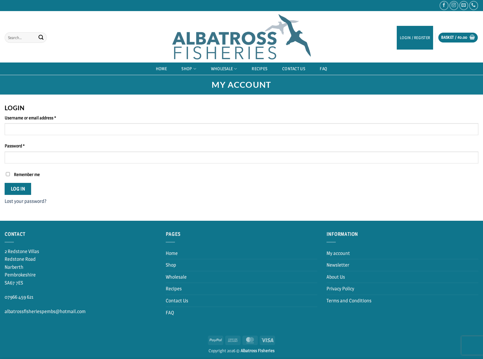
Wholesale (224, 69)
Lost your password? (26, 201)
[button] (458, 38)
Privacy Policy (340, 289)
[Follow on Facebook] (444, 5)
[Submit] (41, 37)
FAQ (323, 68)
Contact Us (293, 68)
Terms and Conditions (349, 301)
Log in (18, 189)
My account (338, 253)
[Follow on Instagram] (453, 5)
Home (161, 68)
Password (23, 146)
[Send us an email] (463, 5)
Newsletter (338, 265)
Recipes (259, 68)
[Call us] (473, 5)
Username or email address (38, 118)
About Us (336, 277)
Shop (188, 69)
